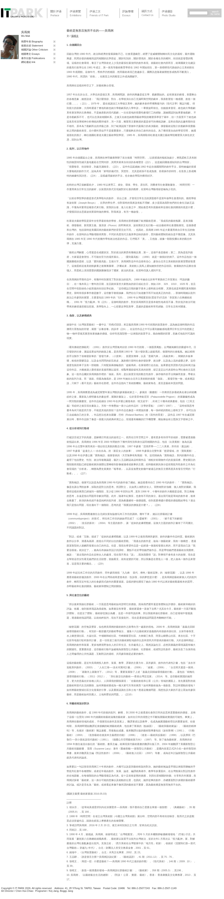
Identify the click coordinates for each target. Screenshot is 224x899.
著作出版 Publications (33, 58)
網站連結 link (28, 62)
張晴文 (75, 36)
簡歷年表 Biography (32, 41)
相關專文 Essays (30, 54)
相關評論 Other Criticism (34, 49)
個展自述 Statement (32, 45)
